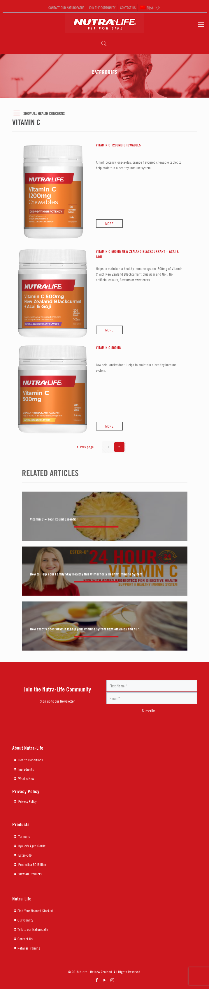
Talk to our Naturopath (32, 929)
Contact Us (25, 938)
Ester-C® (24, 855)
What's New (26, 778)
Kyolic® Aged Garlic (31, 845)
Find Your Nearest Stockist (35, 910)
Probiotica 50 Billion (32, 864)
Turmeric (24, 836)
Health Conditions (30, 760)
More (109, 223)
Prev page (84, 447)
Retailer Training (28, 948)
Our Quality (25, 920)
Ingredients (26, 769)
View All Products (30, 874)
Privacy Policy (27, 801)
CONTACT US (128, 7)
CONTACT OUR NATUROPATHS (66, 7)
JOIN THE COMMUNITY (102, 7)
